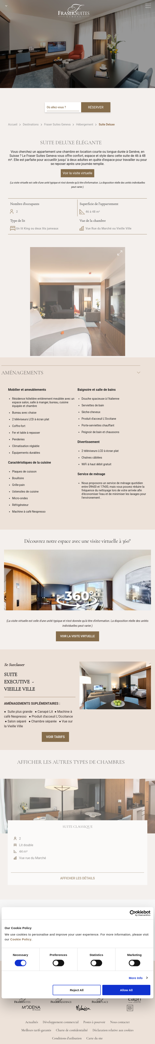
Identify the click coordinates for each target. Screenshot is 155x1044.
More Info (135, 977)
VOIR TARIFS (55, 737)
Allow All (126, 990)
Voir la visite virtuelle (77, 636)
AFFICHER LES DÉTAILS (77, 889)
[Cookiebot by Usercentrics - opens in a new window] (132, 913)
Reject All (77, 990)
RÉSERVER (95, 107)
